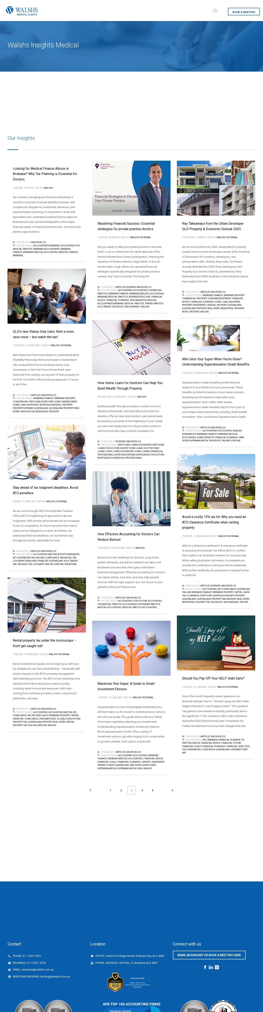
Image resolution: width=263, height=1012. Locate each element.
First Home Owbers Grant (62, 402)
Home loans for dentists (119, 451)
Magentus (141, 300)
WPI (184, 753)
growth (146, 762)
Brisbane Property (234, 295)
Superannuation (198, 440)
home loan (221, 302)
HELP (184, 749)
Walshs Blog (38, 242)
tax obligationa (37, 725)
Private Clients (105, 765)
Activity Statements (68, 554)
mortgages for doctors (150, 455)
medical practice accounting (139, 607)
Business (131, 287)
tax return (70, 564)
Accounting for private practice (141, 604)
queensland (234, 305)
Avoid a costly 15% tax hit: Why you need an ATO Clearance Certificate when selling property (214, 522)
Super (185, 440)
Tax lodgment (36, 564)
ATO (15, 558)
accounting (225, 431)
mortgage (33, 405)
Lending (211, 305)
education (194, 743)
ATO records (35, 715)
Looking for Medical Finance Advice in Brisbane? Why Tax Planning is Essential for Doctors (45, 174)
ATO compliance (227, 589)
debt (184, 743)
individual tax (68, 558)
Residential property (232, 308)
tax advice (118, 307)
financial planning (117, 300)
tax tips (244, 602)
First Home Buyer (37, 402)
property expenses (23, 408)
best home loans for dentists (135, 445)
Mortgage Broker (125, 455)
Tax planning (132, 307)
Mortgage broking (50, 405)
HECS (247, 746)
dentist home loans (131, 448)
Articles (120, 287)
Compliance (52, 558)
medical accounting (109, 607)
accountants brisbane (46, 245)
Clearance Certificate (199, 595)
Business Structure (139, 297)
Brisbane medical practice (112, 297)
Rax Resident (229, 599)
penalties (43, 561)
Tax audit (22, 564)
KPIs (132, 300)
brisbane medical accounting (40, 252)
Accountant (125, 290)
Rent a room (28, 411)
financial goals (191, 746)
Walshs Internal (140, 237)
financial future (231, 743)
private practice (154, 303)
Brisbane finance (118, 293)
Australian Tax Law (28, 558)
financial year (234, 746)
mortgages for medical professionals (119, 458)
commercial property (194, 298)
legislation (208, 749)
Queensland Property (194, 308)
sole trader (104, 307)
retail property (190, 312)
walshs (145, 307)
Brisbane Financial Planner (224, 740)
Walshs (48, 188)
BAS (42, 558)
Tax (15, 564)
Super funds (149, 765)
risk (132, 765)
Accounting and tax (45, 554)
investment (199, 305)
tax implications (231, 440)
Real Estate (213, 308)
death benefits (205, 437)
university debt (239, 749)
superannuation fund (129, 768)
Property (222, 305)
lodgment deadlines (25, 561)
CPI (242, 740)
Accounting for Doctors (132, 601)
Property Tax (20, 722)
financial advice (210, 743)
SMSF (241, 437)
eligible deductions (68, 719)
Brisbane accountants (46, 249)
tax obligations (54, 564)
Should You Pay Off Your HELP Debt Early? (213, 678)
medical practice (134, 303)
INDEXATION (194, 749)
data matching (47, 719)
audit (45, 715)
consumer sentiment (219, 298)
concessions (20, 402)
